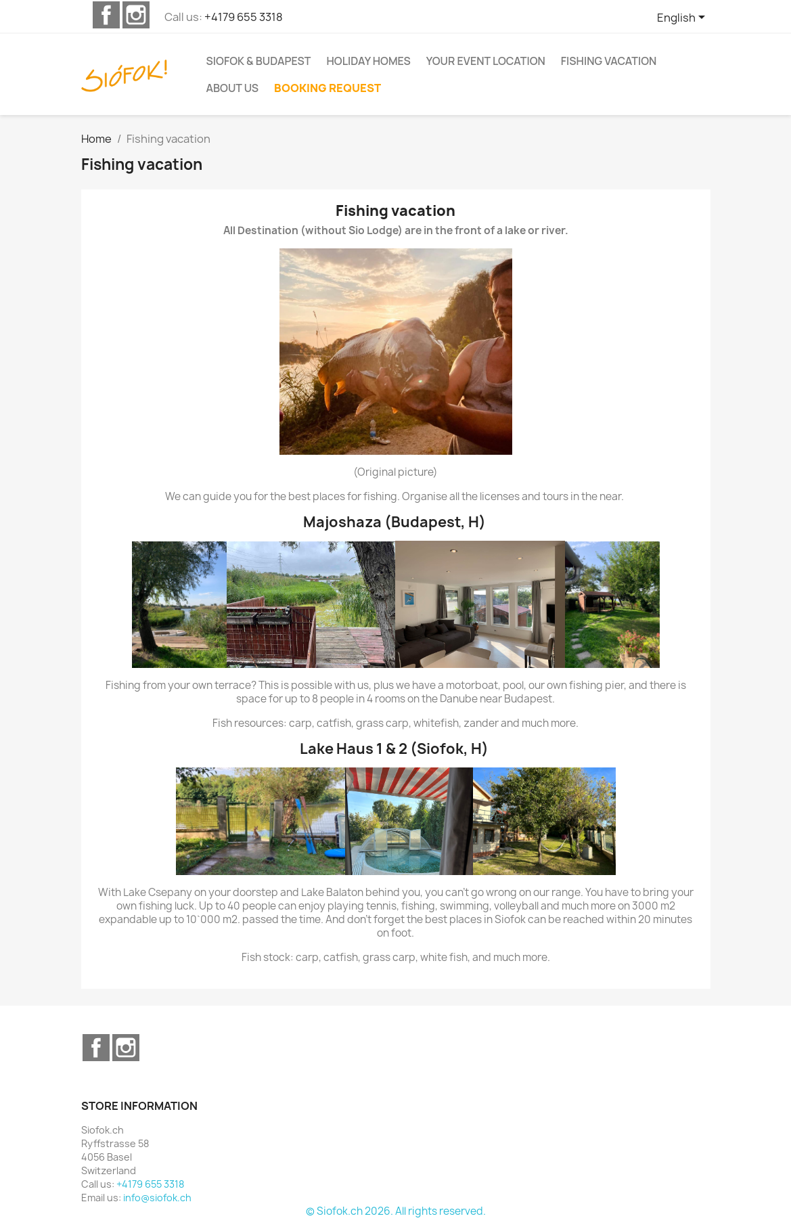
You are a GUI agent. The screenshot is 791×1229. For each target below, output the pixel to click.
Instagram (136, 14)
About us (232, 88)
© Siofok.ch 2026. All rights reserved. (396, 1211)
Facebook (106, 14)
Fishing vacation (609, 60)
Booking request (327, 88)
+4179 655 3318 (243, 16)
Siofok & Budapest (258, 60)
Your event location (485, 60)
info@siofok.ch (157, 1197)
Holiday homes (368, 60)
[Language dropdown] (683, 18)
